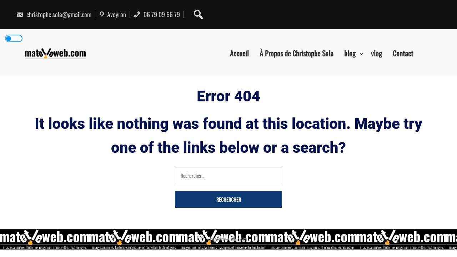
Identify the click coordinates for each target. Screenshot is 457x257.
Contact (403, 52)
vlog (376, 52)
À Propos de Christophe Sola (296, 52)
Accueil (239, 52)
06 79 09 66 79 (156, 14)
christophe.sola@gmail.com (53, 14)
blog (350, 52)
